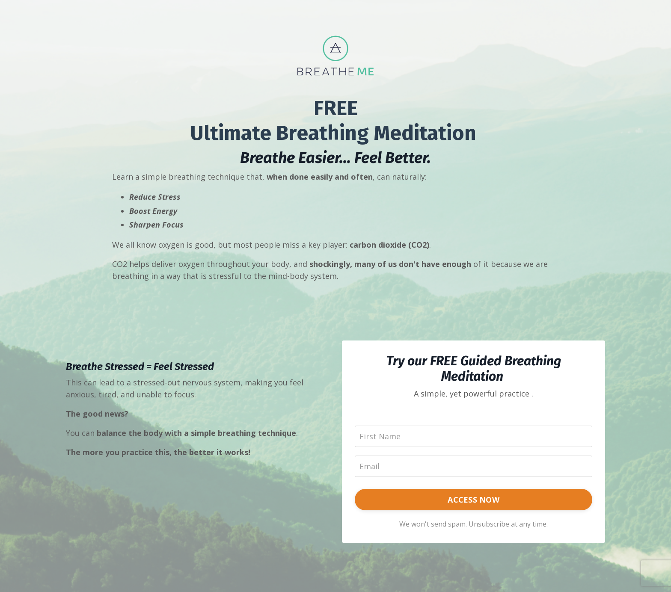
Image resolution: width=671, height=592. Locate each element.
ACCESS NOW (473, 499)
